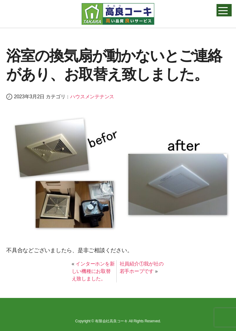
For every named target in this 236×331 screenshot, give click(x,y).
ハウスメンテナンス (92, 96)
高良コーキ (118, 14)
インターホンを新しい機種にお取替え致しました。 (93, 271)
